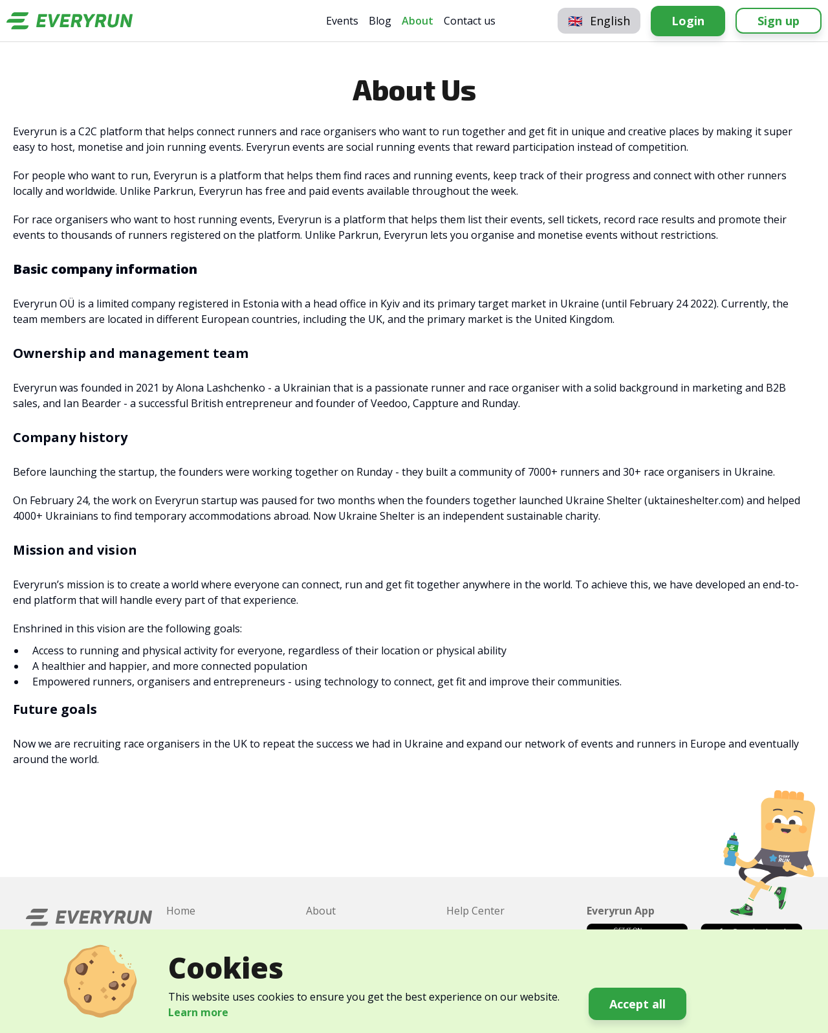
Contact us (470, 21)
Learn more (198, 1012)
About (417, 21)
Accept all (637, 1004)
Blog (380, 21)
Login (687, 20)
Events (342, 21)
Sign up (778, 20)
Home (180, 911)
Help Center (475, 911)
